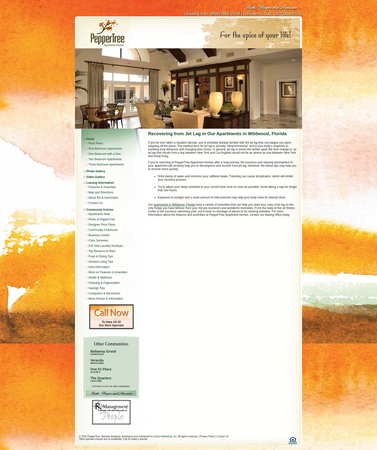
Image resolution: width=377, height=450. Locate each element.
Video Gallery (95, 177)
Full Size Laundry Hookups (105, 245)
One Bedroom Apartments (105, 148)
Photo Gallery (95, 171)
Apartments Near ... (100, 214)
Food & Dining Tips (100, 256)
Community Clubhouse (103, 230)
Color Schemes (98, 240)
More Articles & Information (105, 298)
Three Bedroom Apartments (106, 164)
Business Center (99, 235)
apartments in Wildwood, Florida (174, 204)
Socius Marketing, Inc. (165, 436)
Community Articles (99, 209)
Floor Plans (95, 143)
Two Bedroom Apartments (105, 159)
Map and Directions (100, 192)
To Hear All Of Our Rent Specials (111, 323)
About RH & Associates (103, 197)
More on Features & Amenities (107, 272)
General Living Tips (100, 261)
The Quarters (100, 378)
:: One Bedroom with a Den (103, 154)
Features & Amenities (102, 187)
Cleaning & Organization (104, 283)
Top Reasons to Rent (101, 251)
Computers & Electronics (104, 293)
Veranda (97, 361)
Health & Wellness (100, 277)
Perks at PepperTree (101, 219)
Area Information (99, 267)
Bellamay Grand (103, 352)
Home (90, 139)
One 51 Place (100, 369)
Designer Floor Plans (101, 224)
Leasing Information (100, 182)
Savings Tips (96, 288)
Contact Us (95, 203)
